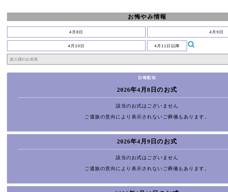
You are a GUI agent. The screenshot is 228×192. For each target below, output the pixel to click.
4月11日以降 (167, 45)
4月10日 (76, 45)
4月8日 (76, 32)
